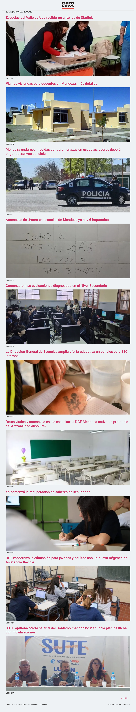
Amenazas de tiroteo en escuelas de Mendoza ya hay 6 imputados (57, 224)
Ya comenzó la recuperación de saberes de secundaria (48, 496)
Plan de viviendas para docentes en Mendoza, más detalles (51, 88)
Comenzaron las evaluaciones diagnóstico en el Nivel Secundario (56, 290)
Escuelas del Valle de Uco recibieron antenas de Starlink (49, 22)
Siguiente (125, 702)
